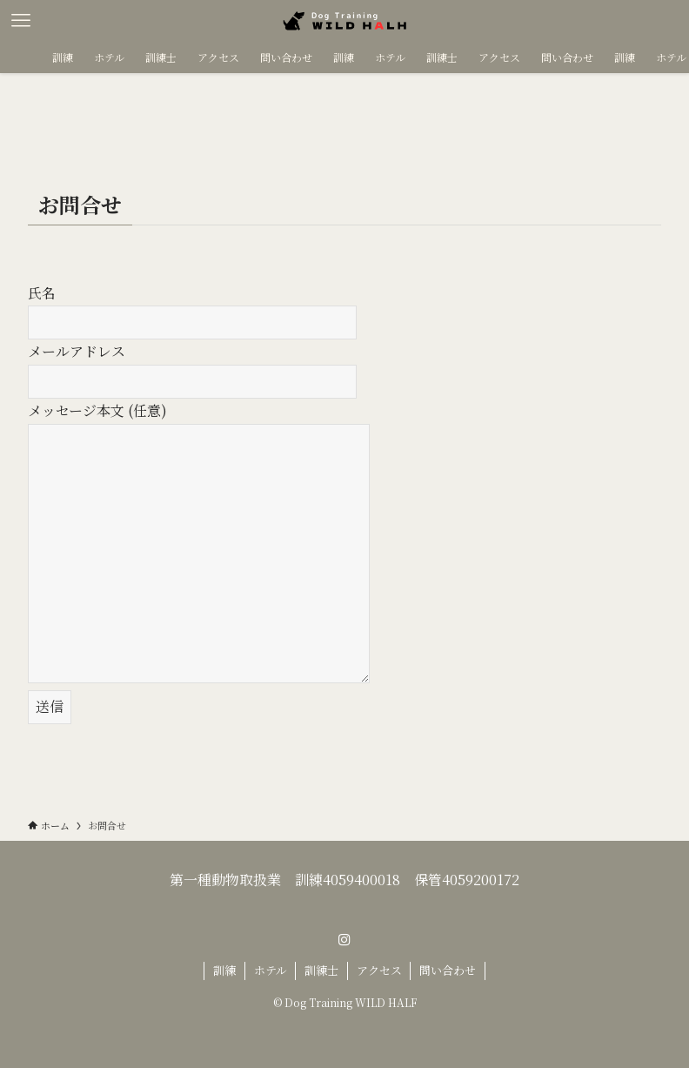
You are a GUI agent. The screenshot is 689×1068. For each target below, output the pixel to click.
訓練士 (321, 970)
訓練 (224, 970)
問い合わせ (447, 970)
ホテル (270, 970)
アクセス (379, 970)
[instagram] (344, 940)
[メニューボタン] (21, 21)
